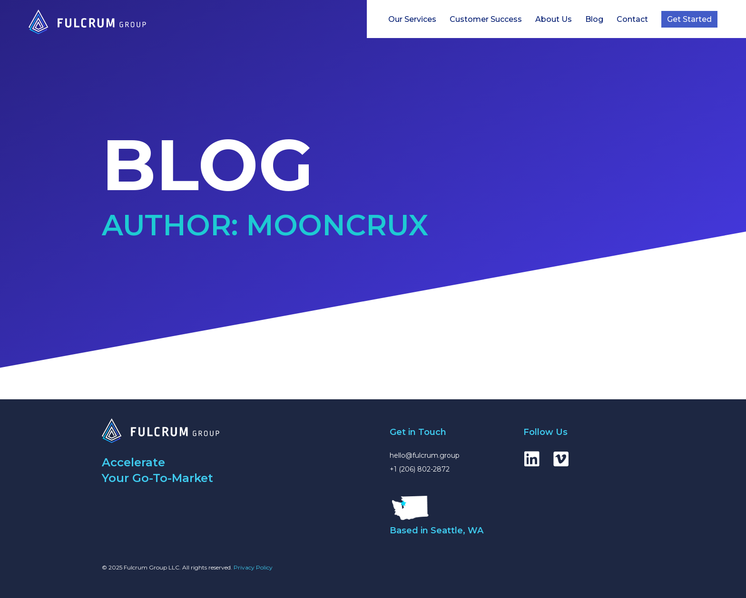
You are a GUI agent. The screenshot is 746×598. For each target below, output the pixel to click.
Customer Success (486, 19)
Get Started (689, 19)
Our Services (412, 19)
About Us (553, 19)
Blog (594, 19)
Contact (632, 19)
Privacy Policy (253, 567)
